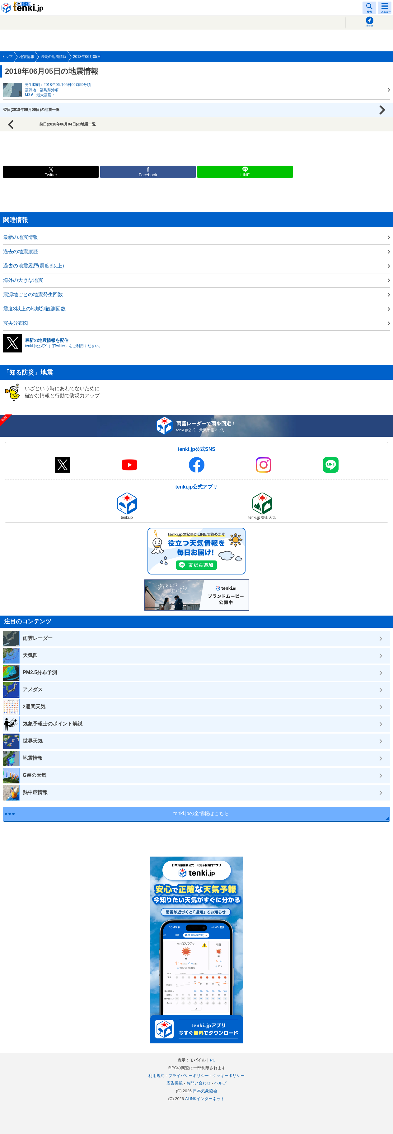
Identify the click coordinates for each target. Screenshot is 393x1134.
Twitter (50, 174)
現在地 (369, 26)
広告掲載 (174, 1083)
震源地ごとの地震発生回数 (33, 294)
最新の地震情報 (20, 237)
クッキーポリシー (228, 1075)
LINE (245, 174)
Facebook (148, 174)
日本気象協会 (205, 1091)
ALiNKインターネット (205, 1098)
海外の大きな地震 (23, 280)
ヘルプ (220, 1083)
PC (212, 1060)
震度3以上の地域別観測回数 (34, 308)
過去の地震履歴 (20, 251)
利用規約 (156, 1075)
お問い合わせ (198, 1083)
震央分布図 (15, 323)
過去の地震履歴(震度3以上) (33, 265)
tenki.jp (23, 8)
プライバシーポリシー (188, 1075)
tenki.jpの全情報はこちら (201, 813)
